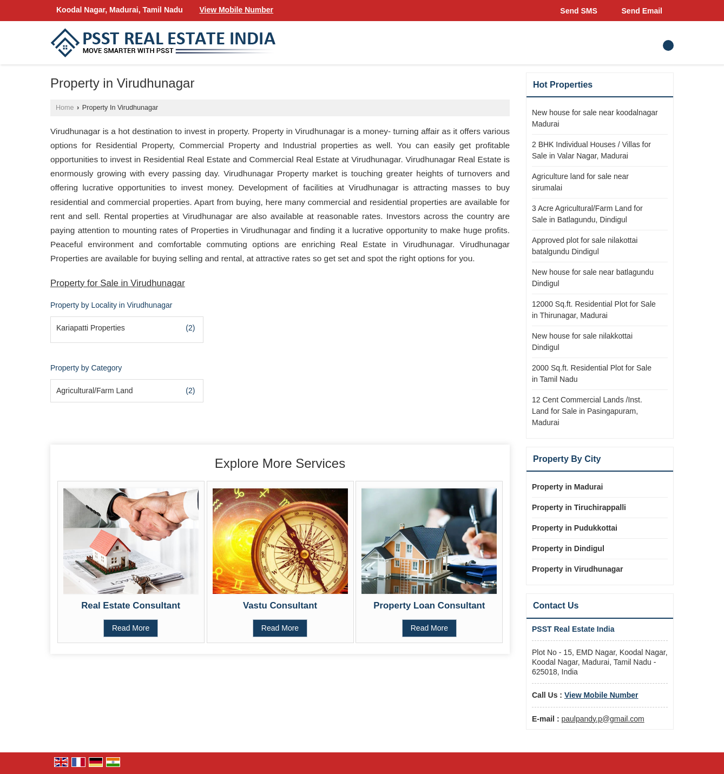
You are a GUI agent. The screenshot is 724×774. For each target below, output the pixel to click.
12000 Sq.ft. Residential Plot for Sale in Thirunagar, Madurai (594, 310)
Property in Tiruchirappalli (579, 507)
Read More (130, 628)
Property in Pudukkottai (574, 528)
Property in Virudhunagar (577, 569)
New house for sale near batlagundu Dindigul (593, 278)
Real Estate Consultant (130, 605)
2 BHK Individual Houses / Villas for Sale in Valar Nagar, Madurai (591, 150)
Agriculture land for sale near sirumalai (580, 182)
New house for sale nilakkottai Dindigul (582, 342)
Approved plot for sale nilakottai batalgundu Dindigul (584, 246)
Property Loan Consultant (429, 605)
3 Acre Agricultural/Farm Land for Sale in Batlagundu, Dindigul (587, 214)
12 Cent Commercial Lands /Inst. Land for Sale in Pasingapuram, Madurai (587, 411)
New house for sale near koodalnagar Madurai (595, 118)
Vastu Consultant (280, 605)
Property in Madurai (567, 486)
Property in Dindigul (568, 548)
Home (65, 107)
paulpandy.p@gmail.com (602, 719)
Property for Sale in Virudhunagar (117, 283)
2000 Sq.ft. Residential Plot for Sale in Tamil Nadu (591, 373)
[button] (236, 9)
